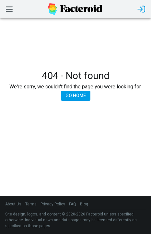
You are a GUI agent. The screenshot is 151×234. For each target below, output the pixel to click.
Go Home (75, 95)
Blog (84, 204)
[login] (141, 9)
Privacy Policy (53, 204)
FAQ (72, 204)
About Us (13, 204)
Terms (31, 204)
